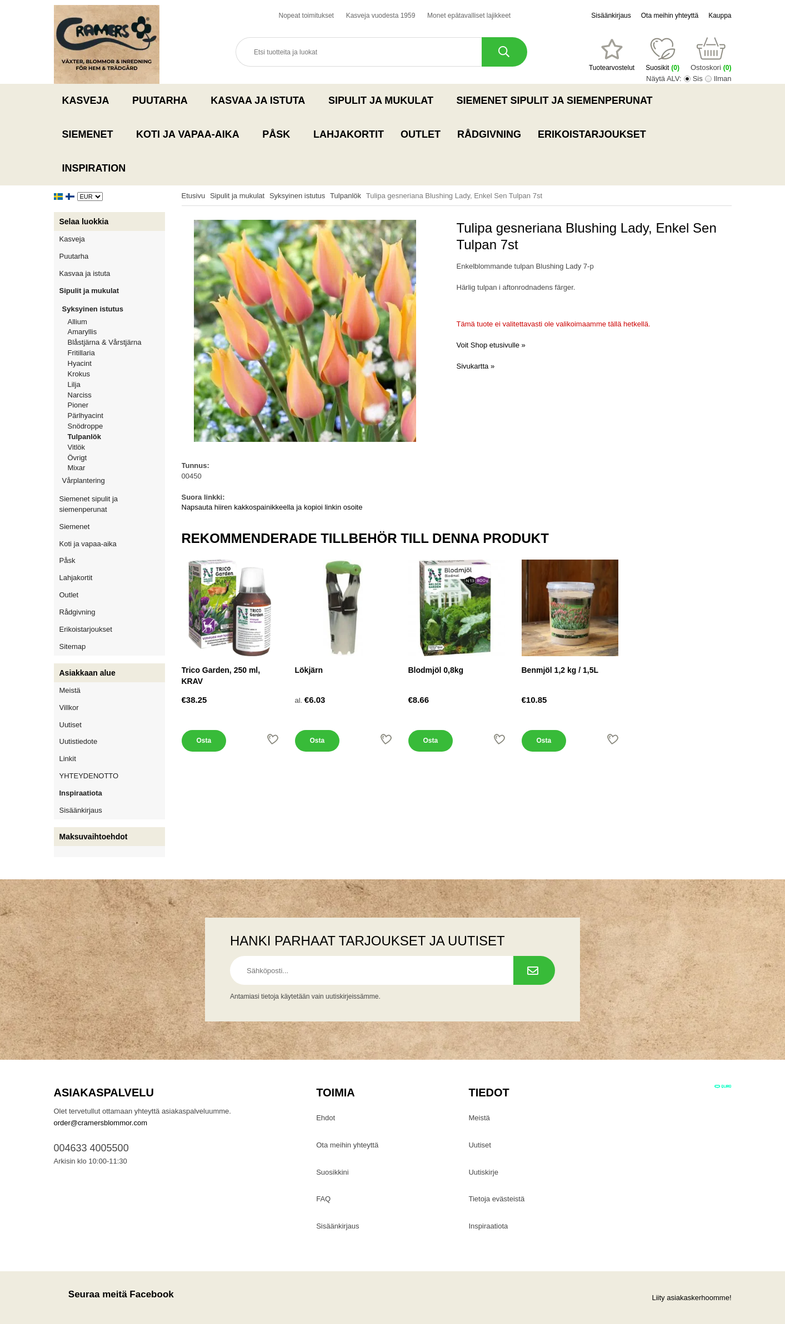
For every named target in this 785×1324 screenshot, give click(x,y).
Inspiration (94, 168)
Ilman (723, 78)
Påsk (279, 134)
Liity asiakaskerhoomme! (691, 1297)
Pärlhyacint (85, 415)
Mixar (77, 468)
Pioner (78, 405)
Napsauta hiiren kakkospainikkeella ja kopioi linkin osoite (272, 507)
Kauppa (719, 15)
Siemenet (91, 134)
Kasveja (89, 100)
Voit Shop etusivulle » (491, 345)
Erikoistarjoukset (592, 134)
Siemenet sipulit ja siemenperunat (558, 100)
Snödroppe (85, 426)
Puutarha (163, 100)
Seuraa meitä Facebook (114, 1294)
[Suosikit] (611, 55)
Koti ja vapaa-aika (191, 134)
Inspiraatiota (80, 793)
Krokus (79, 374)
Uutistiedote (78, 741)
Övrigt (77, 458)
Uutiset (70, 725)
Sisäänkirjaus (611, 15)
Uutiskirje (483, 1172)
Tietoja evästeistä (496, 1199)
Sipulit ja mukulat (384, 100)
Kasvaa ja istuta (261, 100)
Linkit (67, 758)
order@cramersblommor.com (101, 1123)
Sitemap (72, 646)
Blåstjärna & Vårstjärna (105, 342)
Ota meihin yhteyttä (669, 15)
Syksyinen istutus (113, 309)
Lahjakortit (348, 134)
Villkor (69, 707)
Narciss (80, 395)
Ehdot (325, 1118)
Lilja (74, 384)
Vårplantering (113, 480)
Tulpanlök (84, 436)
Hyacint (80, 363)
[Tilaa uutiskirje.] (534, 970)
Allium (77, 322)
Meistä (70, 690)
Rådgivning (489, 134)
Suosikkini (332, 1172)
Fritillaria (81, 353)
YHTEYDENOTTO (89, 776)
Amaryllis (82, 332)
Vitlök (77, 447)
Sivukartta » (476, 366)
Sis (698, 78)
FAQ (323, 1199)
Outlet (421, 134)
